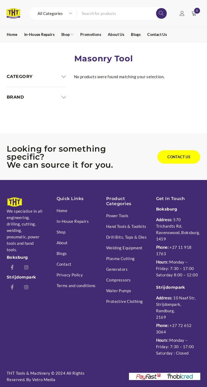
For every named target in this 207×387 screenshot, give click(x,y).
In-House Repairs (73, 221)
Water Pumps (118, 290)
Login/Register (182, 13)
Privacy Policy (70, 274)
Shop (61, 232)
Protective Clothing (124, 301)
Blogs (62, 253)
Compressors (118, 279)
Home (62, 210)
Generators (117, 269)
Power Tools (117, 215)
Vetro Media (43, 379)
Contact (64, 264)
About (62, 242)
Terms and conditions (76, 285)
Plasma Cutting (120, 258)
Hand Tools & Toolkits (126, 226)
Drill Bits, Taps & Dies (126, 237)
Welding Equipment (124, 247)
